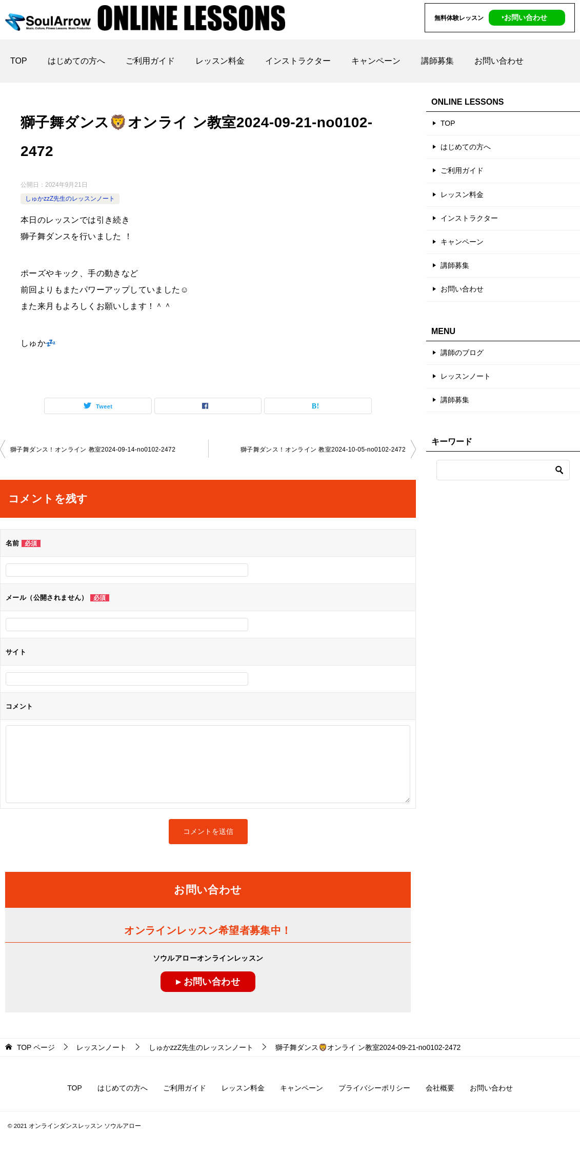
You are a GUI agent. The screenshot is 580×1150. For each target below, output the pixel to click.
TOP (18, 60)
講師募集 (437, 60)
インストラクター (298, 60)
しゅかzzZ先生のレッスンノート (70, 198)
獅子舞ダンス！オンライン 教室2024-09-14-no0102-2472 (92, 449)
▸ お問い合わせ (208, 982)
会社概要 (440, 1088)
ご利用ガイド (150, 60)
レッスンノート (466, 376)
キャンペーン (376, 60)
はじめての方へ (76, 60)
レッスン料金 (220, 60)
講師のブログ (462, 352)
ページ (36, 1047)
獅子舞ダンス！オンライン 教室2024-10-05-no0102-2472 (323, 449)
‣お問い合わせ (524, 17)
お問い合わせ (499, 60)
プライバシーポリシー (374, 1088)
